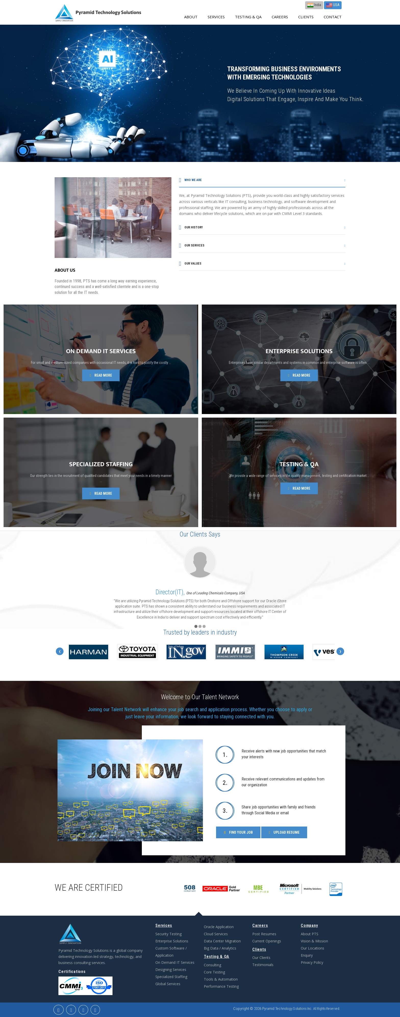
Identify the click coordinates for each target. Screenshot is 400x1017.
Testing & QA (248, 16)
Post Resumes (264, 933)
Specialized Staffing (171, 976)
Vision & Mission (314, 941)
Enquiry (307, 955)
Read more (101, 375)
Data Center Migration (222, 941)
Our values (190, 263)
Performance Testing (221, 986)
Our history (191, 227)
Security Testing (168, 933)
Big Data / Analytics (220, 948)
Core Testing (214, 972)
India (314, 5)
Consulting (212, 965)
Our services (191, 245)
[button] (195, 626)
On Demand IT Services (174, 962)
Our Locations (312, 948)
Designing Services (170, 969)
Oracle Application (219, 926)
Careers (280, 16)
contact (333, 16)
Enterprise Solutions (171, 941)
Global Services (167, 983)
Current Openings (266, 941)
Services (216, 16)
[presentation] (60, 651)
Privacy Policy (312, 962)
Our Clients (261, 957)
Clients (306, 16)
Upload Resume (284, 832)
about (190, 16)
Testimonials (262, 964)
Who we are (190, 180)
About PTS (309, 933)
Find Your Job (238, 832)
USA (333, 5)
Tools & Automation (221, 979)
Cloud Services (216, 933)
